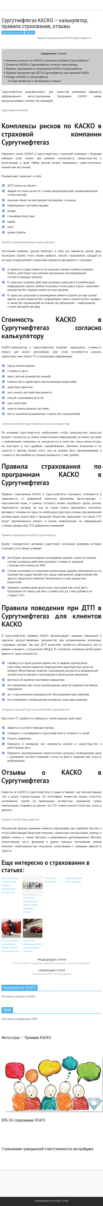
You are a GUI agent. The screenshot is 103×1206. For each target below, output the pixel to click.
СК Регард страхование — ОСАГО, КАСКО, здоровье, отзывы (31, 904)
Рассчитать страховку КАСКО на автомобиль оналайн (32, 946)
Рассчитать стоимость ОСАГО (18, 996)
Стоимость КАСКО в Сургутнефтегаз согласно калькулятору (41, 64)
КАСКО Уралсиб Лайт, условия (74, 880)
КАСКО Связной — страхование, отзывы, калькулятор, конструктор (11, 885)
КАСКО (29, 32)
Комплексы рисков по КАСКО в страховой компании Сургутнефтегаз (46, 60)
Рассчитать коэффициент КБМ (19, 1019)
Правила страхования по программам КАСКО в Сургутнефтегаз (43, 68)
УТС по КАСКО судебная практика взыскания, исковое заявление (51, 963)
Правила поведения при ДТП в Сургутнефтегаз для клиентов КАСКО (46, 72)
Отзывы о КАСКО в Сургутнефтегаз (26, 77)
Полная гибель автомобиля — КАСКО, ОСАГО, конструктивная (10, 946)
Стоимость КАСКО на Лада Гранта (51, 974)
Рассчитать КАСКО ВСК (50, 880)
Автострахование (12, 32)
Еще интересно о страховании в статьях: (34, 81)
